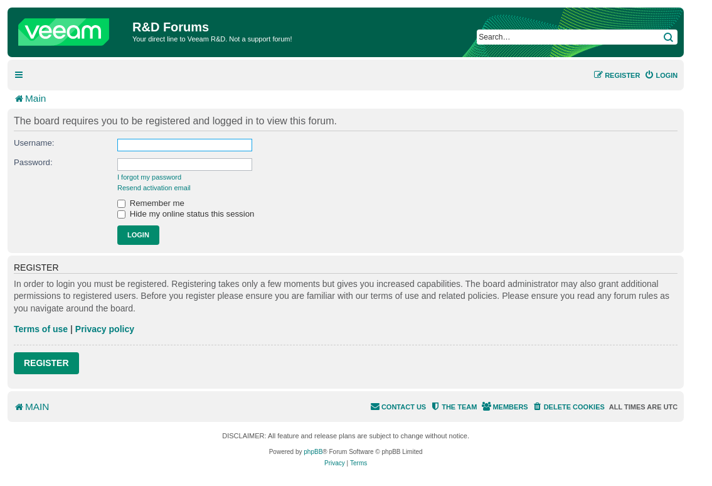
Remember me (150, 203)
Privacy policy (104, 329)
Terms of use (41, 329)
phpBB (313, 451)
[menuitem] (660, 75)
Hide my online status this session (185, 214)
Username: (34, 143)
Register (46, 363)
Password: (33, 162)
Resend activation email (154, 188)
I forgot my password (149, 177)
